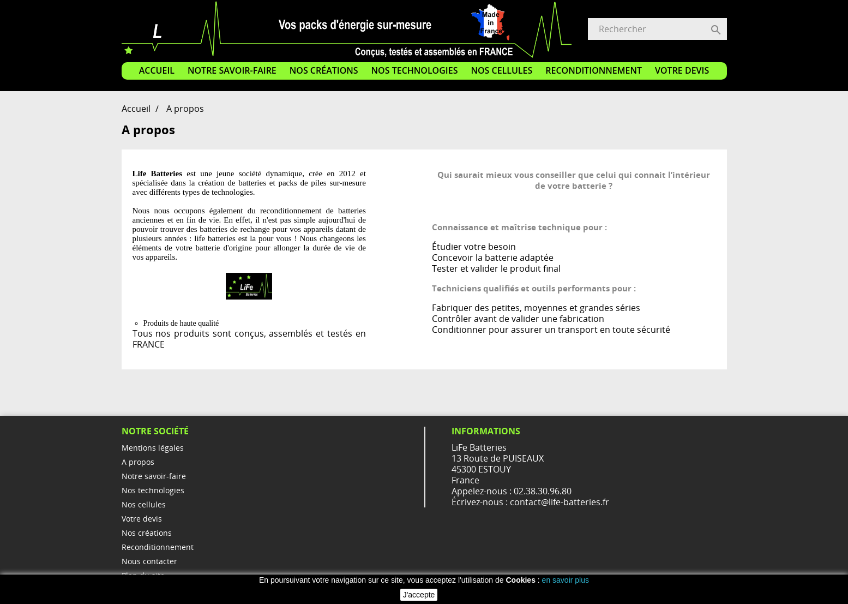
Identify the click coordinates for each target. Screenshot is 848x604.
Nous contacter (149, 561)
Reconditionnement (593, 70)
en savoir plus (565, 580)
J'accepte (419, 594)
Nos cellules (501, 70)
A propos (138, 462)
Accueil (157, 70)
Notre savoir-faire (232, 70)
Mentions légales (153, 447)
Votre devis (682, 70)
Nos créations (324, 70)
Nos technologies (414, 70)
